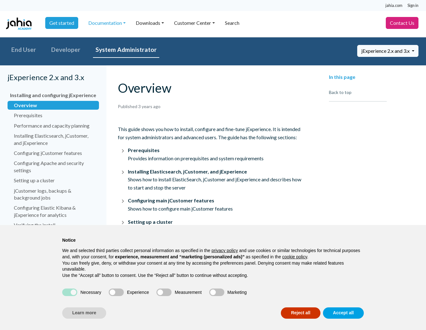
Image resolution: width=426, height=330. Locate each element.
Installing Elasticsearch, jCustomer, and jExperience (51, 139)
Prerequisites (28, 115)
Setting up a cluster (34, 180)
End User (23, 49)
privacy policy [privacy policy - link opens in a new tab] (224, 250)
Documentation (105, 23)
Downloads (148, 23)
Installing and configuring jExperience (53, 95)
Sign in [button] (412, 5)
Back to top (340, 92)
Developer (65, 49)
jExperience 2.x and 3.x (386, 51)
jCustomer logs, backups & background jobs (42, 194)
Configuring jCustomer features (48, 153)
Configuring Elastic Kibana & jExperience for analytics (45, 211)
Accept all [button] (343, 312)
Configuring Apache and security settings (49, 166)
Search (232, 23)
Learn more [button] (84, 312)
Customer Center (192, 23)
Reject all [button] (300, 312)
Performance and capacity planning (52, 126)
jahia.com (393, 5)
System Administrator (126, 49)
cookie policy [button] (294, 256)
